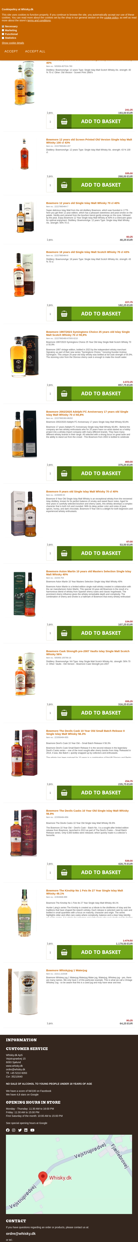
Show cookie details (13, 42)
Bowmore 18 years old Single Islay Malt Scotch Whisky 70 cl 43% (87, 251)
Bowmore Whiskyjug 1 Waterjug (66, 970)
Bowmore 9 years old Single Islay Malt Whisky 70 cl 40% (82, 491)
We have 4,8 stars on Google (22, 1094)
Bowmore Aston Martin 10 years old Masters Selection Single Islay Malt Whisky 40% (88, 573)
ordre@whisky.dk (15, 1069)
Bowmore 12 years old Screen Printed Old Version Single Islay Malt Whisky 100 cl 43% (89, 141)
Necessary (11, 26)
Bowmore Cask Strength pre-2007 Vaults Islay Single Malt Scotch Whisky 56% (87, 653)
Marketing (11, 30)
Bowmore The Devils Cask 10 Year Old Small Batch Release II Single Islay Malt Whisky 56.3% (85, 732)
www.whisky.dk (14, 1065)
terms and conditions (39, 20)
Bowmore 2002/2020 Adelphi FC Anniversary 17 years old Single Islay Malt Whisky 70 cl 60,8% (87, 413)
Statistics (10, 37)
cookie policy (111, 17)
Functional (11, 34)
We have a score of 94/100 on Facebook (28, 1091)
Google (43, 1123)
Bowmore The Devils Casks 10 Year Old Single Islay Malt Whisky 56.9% (87, 812)
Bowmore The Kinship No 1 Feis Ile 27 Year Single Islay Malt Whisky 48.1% (84, 892)
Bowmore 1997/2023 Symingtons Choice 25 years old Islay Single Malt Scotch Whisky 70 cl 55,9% (88, 333)
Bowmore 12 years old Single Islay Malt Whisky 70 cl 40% (83, 203)
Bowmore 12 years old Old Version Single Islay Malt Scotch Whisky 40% (89, 61)
